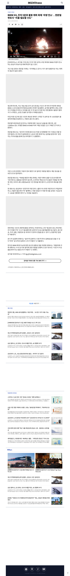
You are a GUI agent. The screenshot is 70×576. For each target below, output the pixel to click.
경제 (20, 7)
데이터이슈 (15, 7)
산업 (23, 7)
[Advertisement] (35, 88)
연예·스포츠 (41, 7)
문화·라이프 (48, 7)
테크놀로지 (29, 7)
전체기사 (9, 7)
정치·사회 (35, 7)
